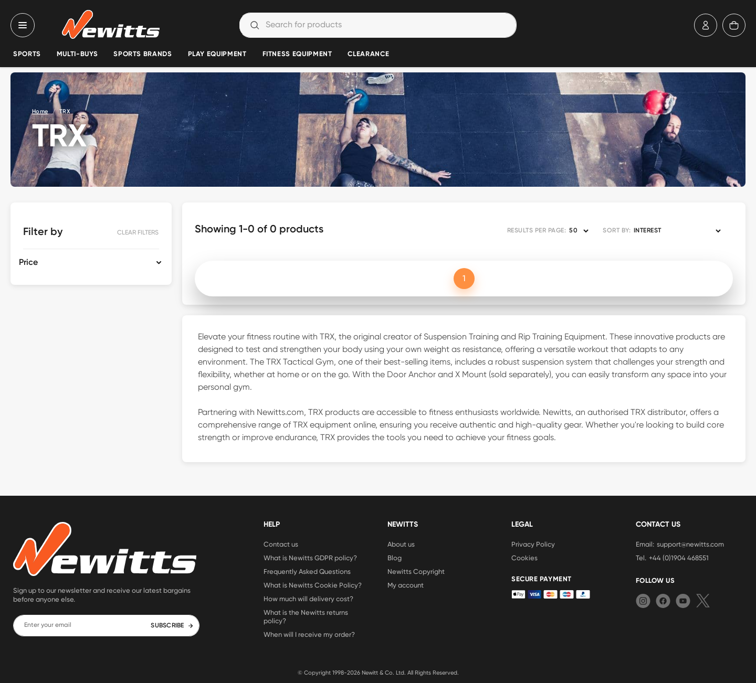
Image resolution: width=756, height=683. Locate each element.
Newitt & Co (377, 672)
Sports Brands (142, 54)
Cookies (524, 557)
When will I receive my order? (309, 634)
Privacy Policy (533, 544)
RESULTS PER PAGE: (536, 231)
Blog (394, 557)
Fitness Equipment (297, 54)
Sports (27, 54)
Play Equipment (217, 54)
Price (28, 263)
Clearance (368, 54)
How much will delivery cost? (308, 598)
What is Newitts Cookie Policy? (313, 585)
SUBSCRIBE (172, 626)
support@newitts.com (690, 544)
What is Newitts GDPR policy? (310, 557)
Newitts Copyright (416, 571)
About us (401, 544)
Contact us (281, 544)
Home (40, 111)
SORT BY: (617, 231)
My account (405, 585)
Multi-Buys (77, 54)
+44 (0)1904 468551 (679, 557)
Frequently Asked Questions (307, 571)
